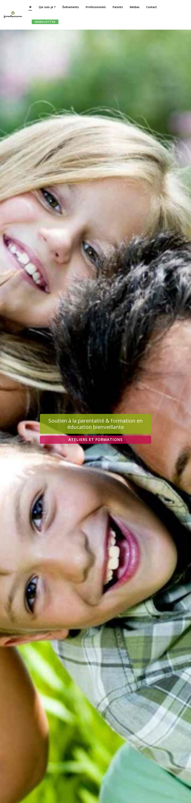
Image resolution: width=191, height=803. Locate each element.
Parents (117, 7)
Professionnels (96, 7)
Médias (135, 7)
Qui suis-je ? (47, 7)
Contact (151, 7)
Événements (70, 7)
